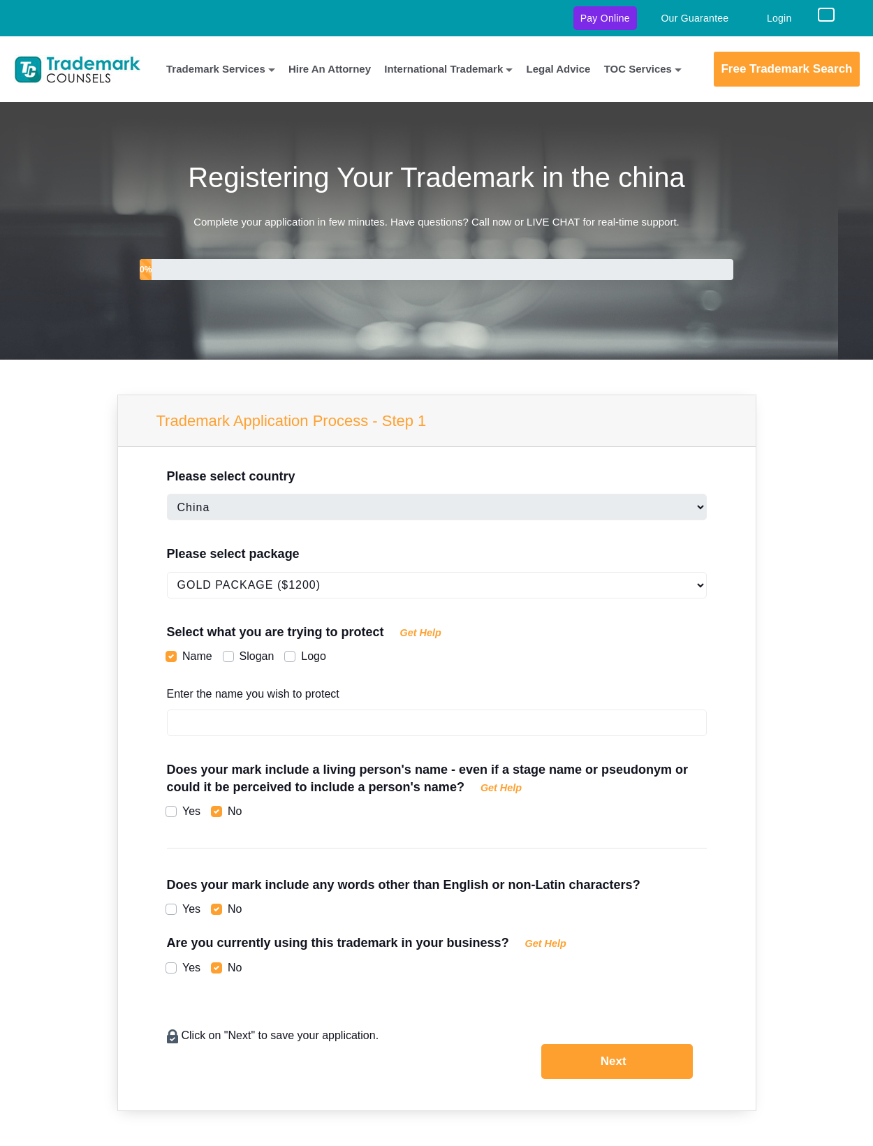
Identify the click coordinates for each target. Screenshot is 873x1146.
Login (779, 18)
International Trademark (443, 69)
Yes (191, 811)
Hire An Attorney (329, 69)
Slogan (257, 656)
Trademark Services (215, 69)
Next (613, 1061)
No (235, 811)
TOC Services (638, 69)
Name (197, 656)
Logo (313, 656)
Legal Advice (558, 69)
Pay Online (605, 18)
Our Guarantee (694, 18)
